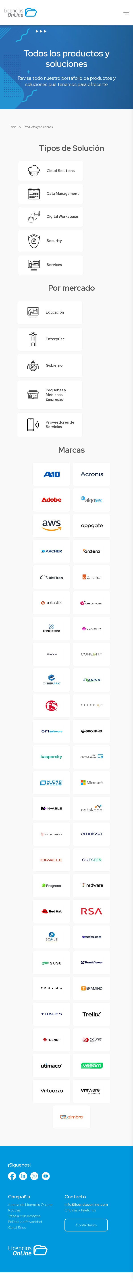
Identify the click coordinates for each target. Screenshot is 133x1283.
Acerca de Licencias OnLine (30, 1215)
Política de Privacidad (25, 1232)
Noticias (14, 1221)
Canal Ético (17, 1238)
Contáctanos (86, 1235)
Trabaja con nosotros (24, 1226)
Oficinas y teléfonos (80, 1221)
